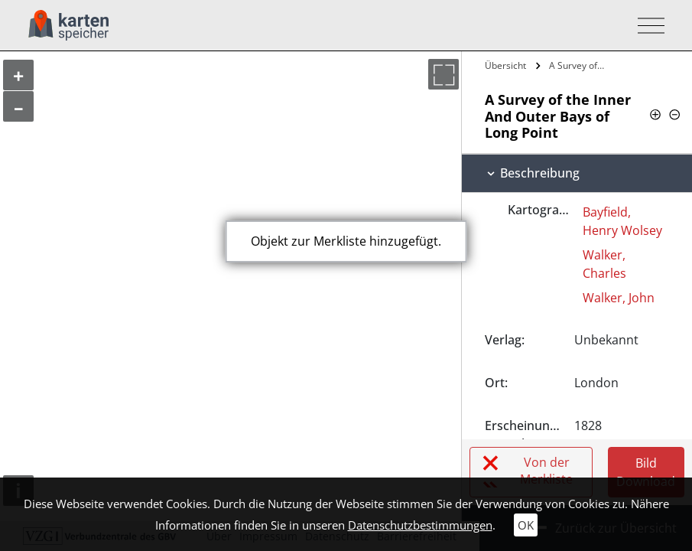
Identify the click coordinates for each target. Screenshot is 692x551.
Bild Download (645, 472)
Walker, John (619, 297)
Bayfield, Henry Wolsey (622, 221)
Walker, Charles (604, 264)
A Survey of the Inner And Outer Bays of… (579, 65)
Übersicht (505, 65)
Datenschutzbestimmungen (420, 525)
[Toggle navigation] (646, 25)
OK (526, 525)
